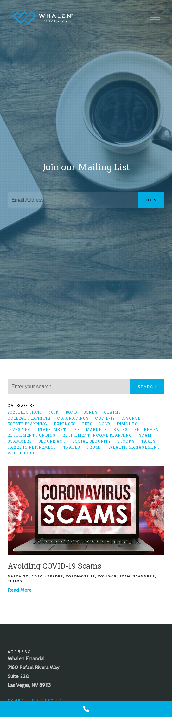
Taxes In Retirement (32, 448)
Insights (127, 424)
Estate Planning (28, 424)
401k (54, 412)
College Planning (29, 418)
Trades (71, 448)
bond (71, 412)
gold (104, 424)
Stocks (126, 442)
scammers (20, 442)
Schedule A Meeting (35, 700)
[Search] (69, 386)
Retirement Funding (32, 435)
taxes (148, 442)
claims (112, 412)
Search (147, 386)
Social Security (92, 442)
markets (96, 430)
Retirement (148, 430)
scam (145, 435)
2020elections (25, 412)
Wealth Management (134, 448)
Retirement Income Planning (97, 435)
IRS (76, 430)
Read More (20, 590)
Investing (19, 430)
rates (121, 430)
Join (151, 200)
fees (87, 424)
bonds (91, 412)
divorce (131, 418)
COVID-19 (105, 418)
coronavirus (73, 418)
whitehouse (22, 453)
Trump (94, 448)
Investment (52, 430)
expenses (65, 424)
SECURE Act (52, 442)
